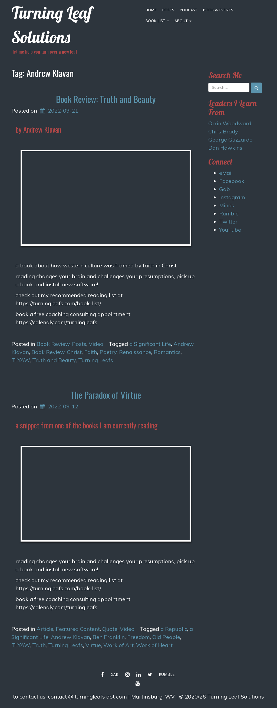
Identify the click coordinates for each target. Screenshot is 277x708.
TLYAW (20, 360)
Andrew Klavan (70, 637)
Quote (109, 628)
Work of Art (118, 645)
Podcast (188, 9)
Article (45, 628)
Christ (74, 352)
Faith (90, 352)
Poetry (108, 352)
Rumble (229, 213)
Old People (166, 637)
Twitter (228, 221)
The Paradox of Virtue (106, 394)
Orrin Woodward (229, 123)
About (183, 20)
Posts (168, 9)
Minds (226, 205)
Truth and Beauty (54, 360)
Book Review (53, 343)
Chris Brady (223, 131)
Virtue (93, 645)
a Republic (173, 628)
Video (96, 343)
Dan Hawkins (225, 147)
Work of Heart (154, 645)
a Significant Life (150, 343)
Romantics (167, 352)
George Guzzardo (230, 139)
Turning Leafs (95, 360)
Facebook (231, 181)
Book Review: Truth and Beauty (106, 99)
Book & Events (218, 9)
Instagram (232, 197)
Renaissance (135, 352)
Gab (224, 189)
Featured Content (78, 628)
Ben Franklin (109, 637)
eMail (226, 172)
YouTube (230, 229)
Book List (157, 20)
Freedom (138, 637)
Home (151, 9)
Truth (39, 645)
